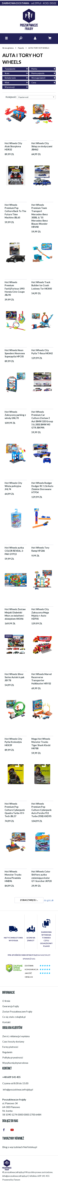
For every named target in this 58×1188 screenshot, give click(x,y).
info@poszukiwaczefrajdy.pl (15, 1176)
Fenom (17, 1179)
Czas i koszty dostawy (13, 1041)
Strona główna (8, 48)
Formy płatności (10, 1047)
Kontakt (6, 1022)
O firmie (6, 1001)
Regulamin (7, 1052)
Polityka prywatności (12, 1057)
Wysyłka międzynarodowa (15, 1063)
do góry (48, 900)
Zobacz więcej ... (29, 900)
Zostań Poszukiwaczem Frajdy (17, 1011)
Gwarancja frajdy (10, 1006)
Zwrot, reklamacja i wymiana (16, 1036)
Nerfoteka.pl (30, 1146)
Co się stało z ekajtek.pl (14, 1017)
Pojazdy (21, 48)
